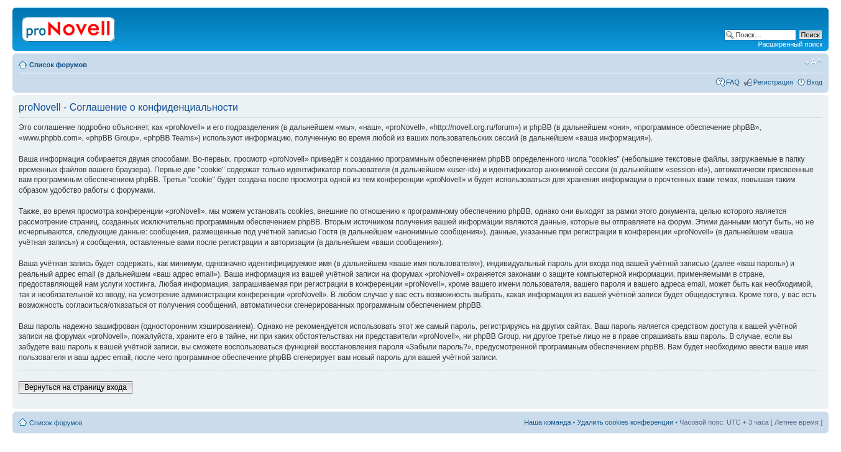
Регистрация (773, 82)
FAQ (733, 82)
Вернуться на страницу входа (75, 387)
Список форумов (58, 64)
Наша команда (547, 422)
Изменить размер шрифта (813, 62)
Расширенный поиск (790, 44)
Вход (814, 82)
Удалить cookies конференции (625, 422)
